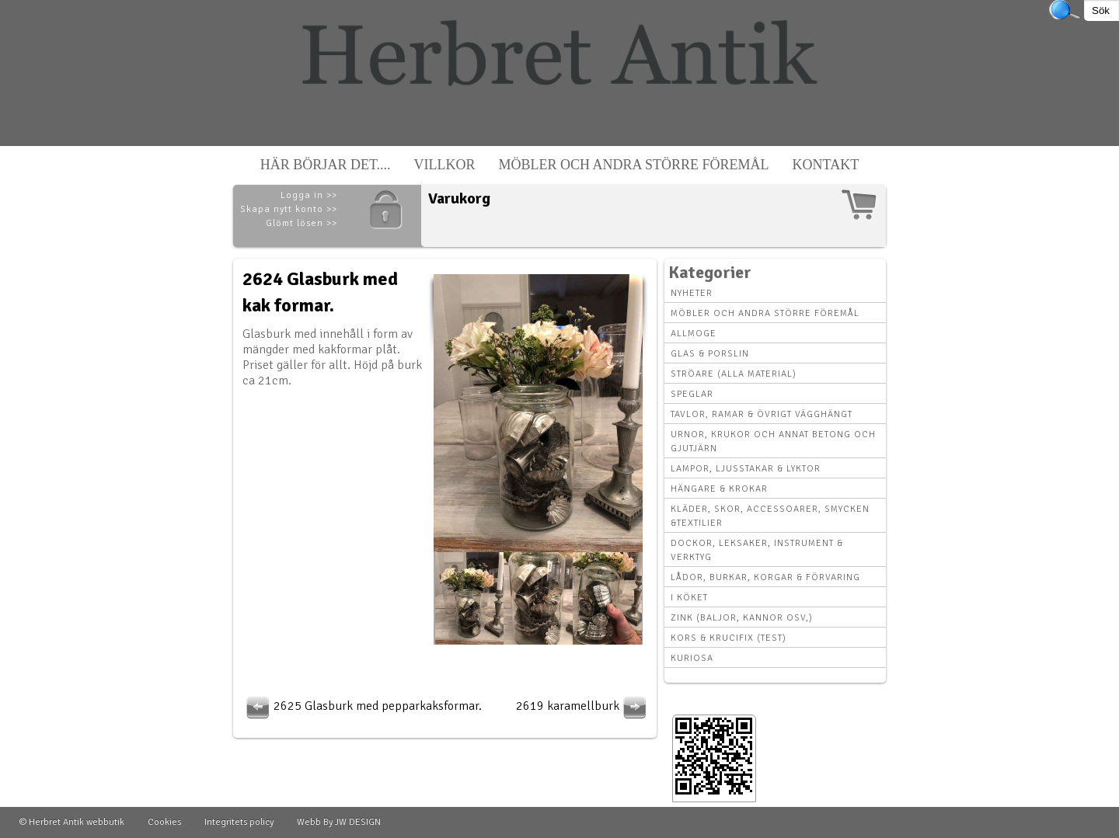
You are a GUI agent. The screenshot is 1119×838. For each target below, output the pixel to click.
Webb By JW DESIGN (339, 822)
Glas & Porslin (710, 354)
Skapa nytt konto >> (288, 209)
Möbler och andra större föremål (634, 164)
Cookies (164, 822)
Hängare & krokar (719, 489)
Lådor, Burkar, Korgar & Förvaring (765, 577)
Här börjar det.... (325, 164)
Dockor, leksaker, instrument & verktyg (757, 550)
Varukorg (459, 198)
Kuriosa (692, 658)
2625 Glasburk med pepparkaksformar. (362, 706)
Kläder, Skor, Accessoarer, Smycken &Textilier (770, 516)
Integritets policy (239, 822)
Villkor (445, 164)
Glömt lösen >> (301, 223)
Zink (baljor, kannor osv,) (742, 618)
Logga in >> (309, 195)
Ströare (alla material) (734, 374)
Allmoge (693, 333)
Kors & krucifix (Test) (728, 638)
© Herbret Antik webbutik (71, 822)
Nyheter (692, 293)
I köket (689, 597)
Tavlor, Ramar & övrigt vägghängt (761, 414)
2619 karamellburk (583, 706)
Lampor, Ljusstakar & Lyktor (746, 469)
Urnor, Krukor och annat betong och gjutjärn (773, 441)
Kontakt (826, 164)
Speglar (692, 394)
